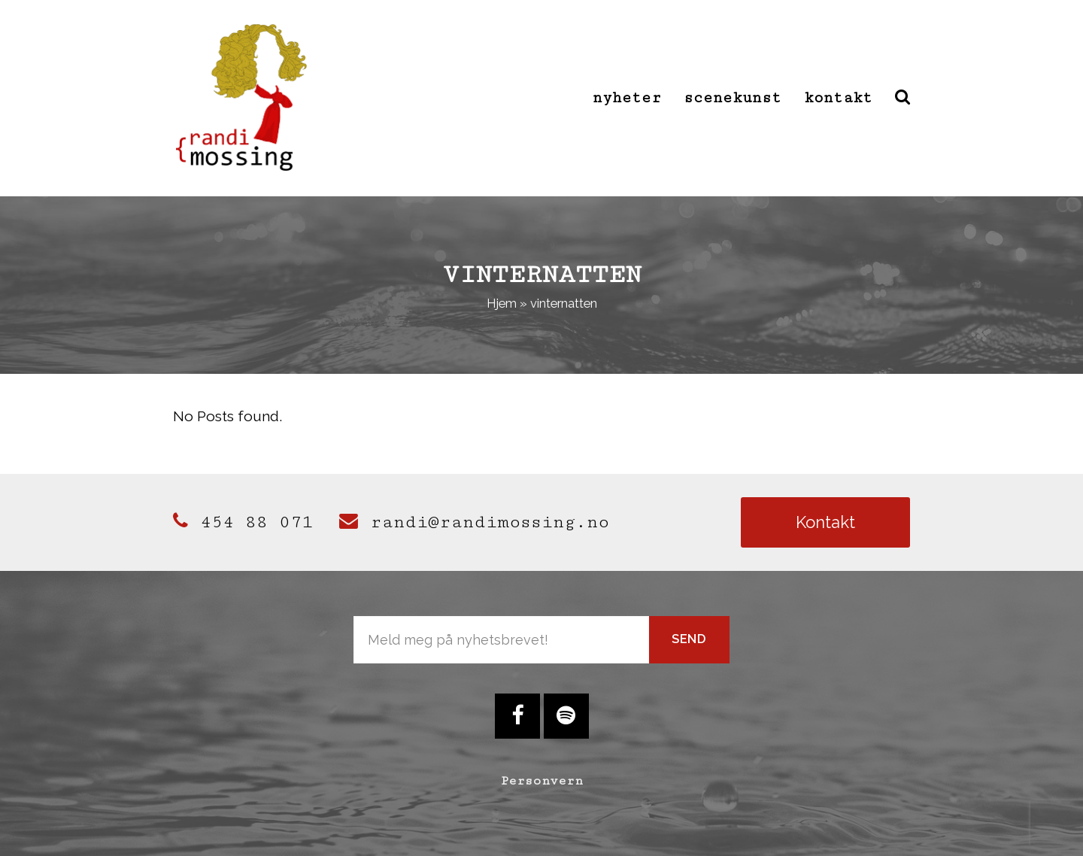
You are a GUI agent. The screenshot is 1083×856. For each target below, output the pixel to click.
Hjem (502, 303)
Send (689, 638)
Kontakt (825, 522)
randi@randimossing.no (474, 522)
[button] (902, 98)
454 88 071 (243, 522)
